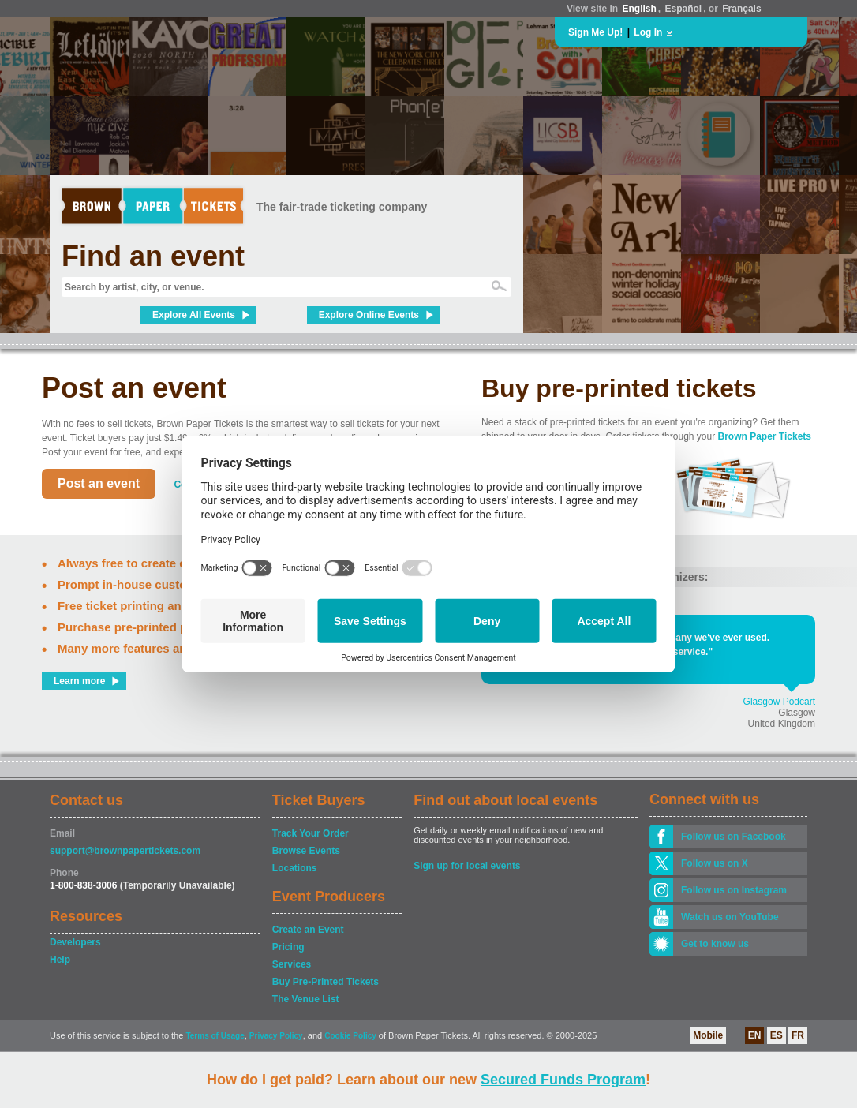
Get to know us (715, 943)
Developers (75, 942)
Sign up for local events (467, 865)
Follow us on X (714, 863)
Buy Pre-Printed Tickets (325, 981)
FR (798, 1035)
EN (755, 1035)
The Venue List (305, 999)
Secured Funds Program (563, 1079)
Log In (648, 32)
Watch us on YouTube (730, 917)
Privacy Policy (276, 1035)
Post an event (99, 483)
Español (683, 8)
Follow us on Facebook (733, 836)
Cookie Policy (350, 1035)
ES (776, 1035)
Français (741, 8)
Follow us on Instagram (734, 890)
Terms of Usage (214, 1035)
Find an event (153, 256)
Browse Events (306, 850)
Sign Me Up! (595, 32)
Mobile (708, 1035)
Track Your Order (310, 833)
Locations (294, 868)
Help (60, 959)
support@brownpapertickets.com (125, 850)
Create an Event (308, 929)
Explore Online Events (369, 314)
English (639, 8)
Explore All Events (193, 314)
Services (291, 964)
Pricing (288, 947)
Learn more (79, 681)
